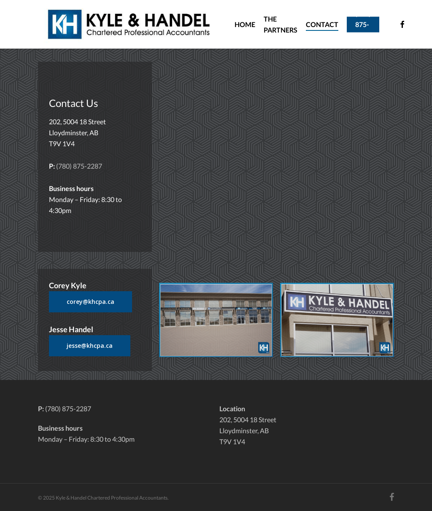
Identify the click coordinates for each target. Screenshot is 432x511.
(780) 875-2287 (79, 166)
